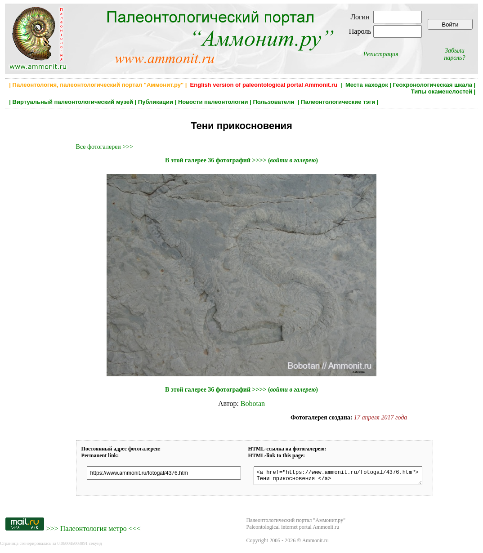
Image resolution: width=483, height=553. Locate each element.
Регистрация (380, 54)
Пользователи (274, 101)
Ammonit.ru (315, 543)
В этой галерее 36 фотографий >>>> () (241, 160)
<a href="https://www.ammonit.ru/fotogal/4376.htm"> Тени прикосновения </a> (346, 477)
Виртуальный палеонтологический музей (73, 101)
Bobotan (253, 403)
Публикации (155, 101)
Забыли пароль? (454, 54)
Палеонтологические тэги (338, 101)
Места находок (366, 84)
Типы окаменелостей (441, 91)
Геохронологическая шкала (432, 84)
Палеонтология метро (93, 531)
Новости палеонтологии (213, 101)
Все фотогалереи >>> (104, 146)
